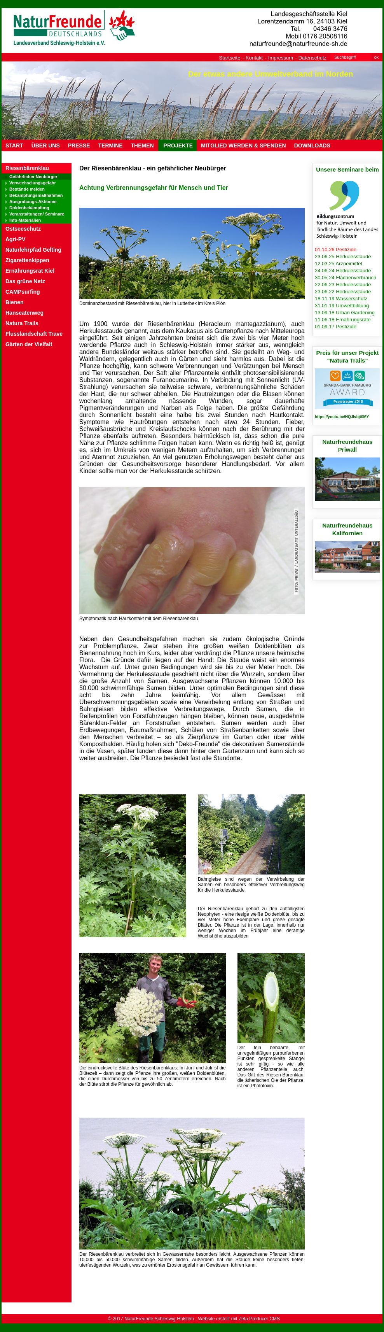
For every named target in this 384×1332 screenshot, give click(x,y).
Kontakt (254, 58)
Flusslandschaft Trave (34, 334)
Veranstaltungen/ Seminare (36, 214)
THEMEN (142, 145)
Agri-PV (15, 239)
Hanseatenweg (24, 313)
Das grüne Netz (25, 281)
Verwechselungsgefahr (32, 183)
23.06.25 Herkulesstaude (343, 256)
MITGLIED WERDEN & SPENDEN (243, 145)
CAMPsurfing (22, 292)
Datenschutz (312, 58)
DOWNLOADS (312, 145)
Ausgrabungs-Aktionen (33, 201)
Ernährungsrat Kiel (29, 271)
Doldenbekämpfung (29, 207)
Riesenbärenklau (27, 168)
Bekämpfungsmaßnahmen (36, 195)
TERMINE (110, 145)
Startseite (230, 58)
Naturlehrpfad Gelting (33, 250)
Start (14, 145)
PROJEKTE (177, 145)
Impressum (280, 58)
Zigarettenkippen (27, 260)
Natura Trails (21, 323)
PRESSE (79, 145)
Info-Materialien (25, 220)
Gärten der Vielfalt (28, 344)
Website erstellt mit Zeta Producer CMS (239, 1318)
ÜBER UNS (45, 145)
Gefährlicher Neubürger (33, 176)
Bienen (14, 302)
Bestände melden (27, 189)
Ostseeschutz (23, 229)
